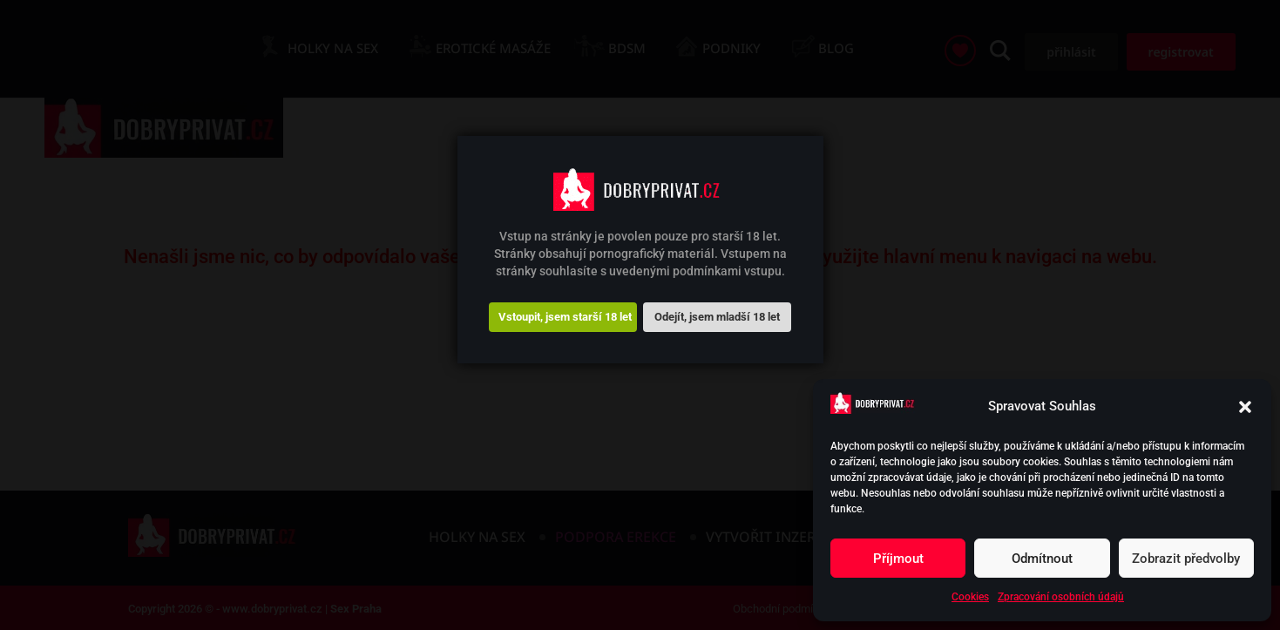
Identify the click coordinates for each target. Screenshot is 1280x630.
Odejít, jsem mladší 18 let (717, 316)
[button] (1245, 407)
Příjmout (898, 558)
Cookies (970, 597)
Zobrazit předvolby (1186, 558)
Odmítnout (1042, 558)
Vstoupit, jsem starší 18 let (565, 316)
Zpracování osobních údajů (1061, 597)
